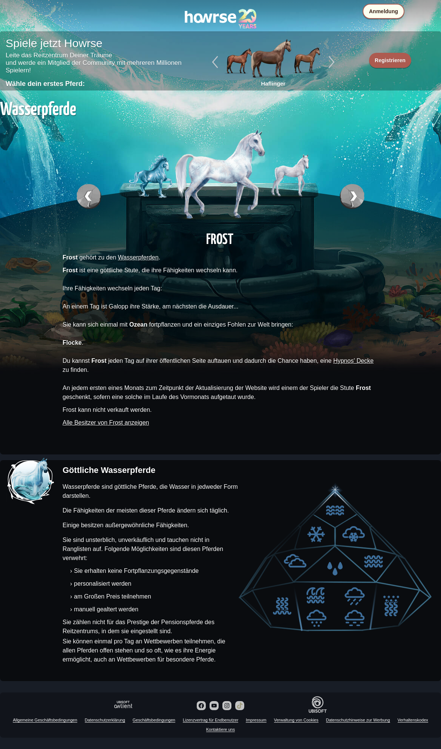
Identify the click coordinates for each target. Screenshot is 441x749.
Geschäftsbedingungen (154, 720)
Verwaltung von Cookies (296, 720)
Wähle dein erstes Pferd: (45, 83)
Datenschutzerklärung (105, 720)
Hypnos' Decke (353, 361)
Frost (219, 238)
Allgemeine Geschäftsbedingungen (45, 720)
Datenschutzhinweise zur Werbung (358, 720)
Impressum (256, 720)
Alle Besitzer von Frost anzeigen (106, 422)
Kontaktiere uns (220, 729)
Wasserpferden (138, 257)
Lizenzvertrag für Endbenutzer (210, 720)
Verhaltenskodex (413, 720)
